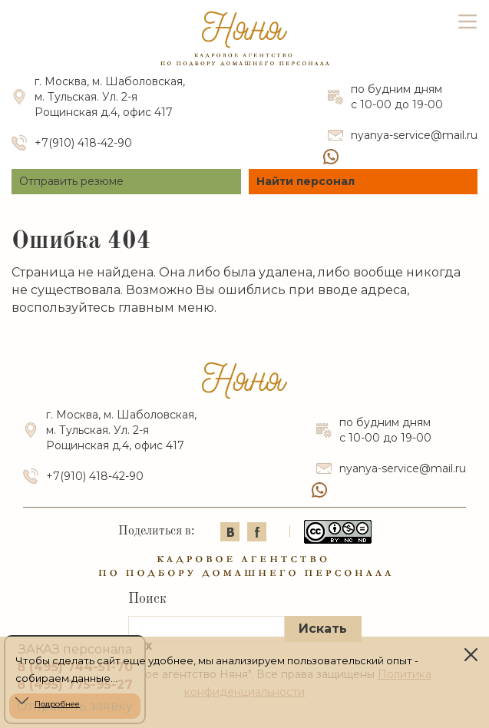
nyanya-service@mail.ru (414, 135)
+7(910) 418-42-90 (83, 143)
